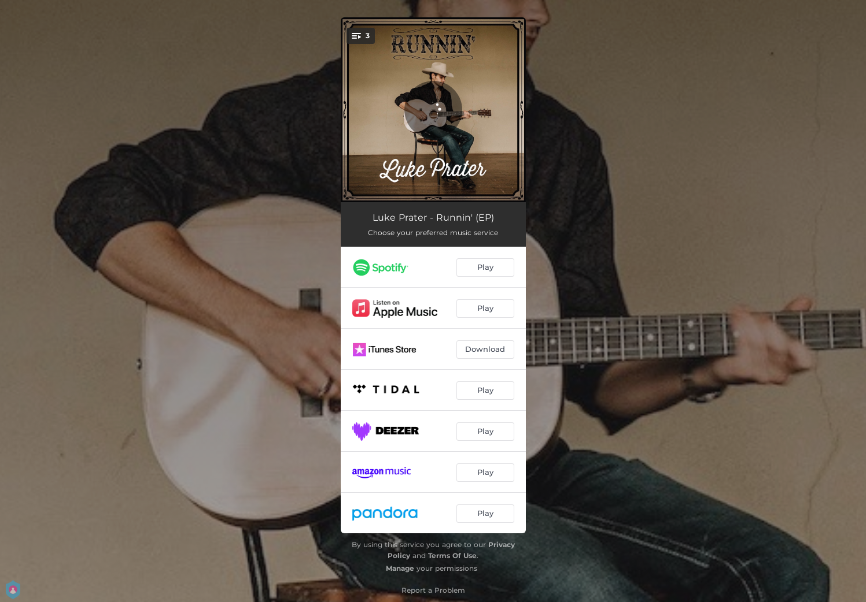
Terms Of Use (452, 555)
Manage (400, 568)
